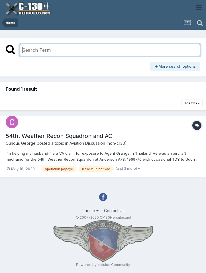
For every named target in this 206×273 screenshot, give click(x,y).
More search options (175, 66)
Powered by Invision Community (103, 264)
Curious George (21, 143)
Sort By (192, 103)
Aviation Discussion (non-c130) (98, 143)
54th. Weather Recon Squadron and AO (59, 136)
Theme (90, 210)
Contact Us (114, 210)
